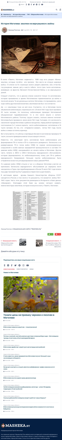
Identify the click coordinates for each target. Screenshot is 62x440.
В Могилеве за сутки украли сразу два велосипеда (19, 378)
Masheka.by (7, 14)
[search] (57, 9)
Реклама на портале (35, 2)
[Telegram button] (36, 4)
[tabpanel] (31, 342)
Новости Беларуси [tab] (22, 269)
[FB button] (31, 4)
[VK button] (29, 4)
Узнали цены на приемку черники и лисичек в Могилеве (28, 316)
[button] (60, 10)
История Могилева (19, 14)
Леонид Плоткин (11, 30)
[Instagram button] (39, 4)
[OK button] (26, 4)
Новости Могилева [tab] (9, 269)
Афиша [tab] (32, 269)
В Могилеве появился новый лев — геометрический (20, 327)
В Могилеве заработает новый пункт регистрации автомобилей (24, 347)
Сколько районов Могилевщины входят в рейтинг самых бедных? (24, 398)
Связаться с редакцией (48, 2)
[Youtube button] (42, 4)
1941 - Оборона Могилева (35, 14)
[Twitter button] (34, 4)
